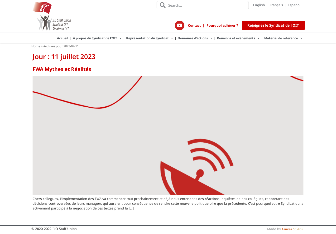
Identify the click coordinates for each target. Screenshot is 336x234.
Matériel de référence (283, 38)
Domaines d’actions (195, 38)
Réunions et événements (238, 38)
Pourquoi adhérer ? (222, 25)
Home (35, 46)
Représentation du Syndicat (149, 38)
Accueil (62, 38)
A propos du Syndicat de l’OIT (97, 38)
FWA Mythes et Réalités (62, 69)
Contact (194, 25)
